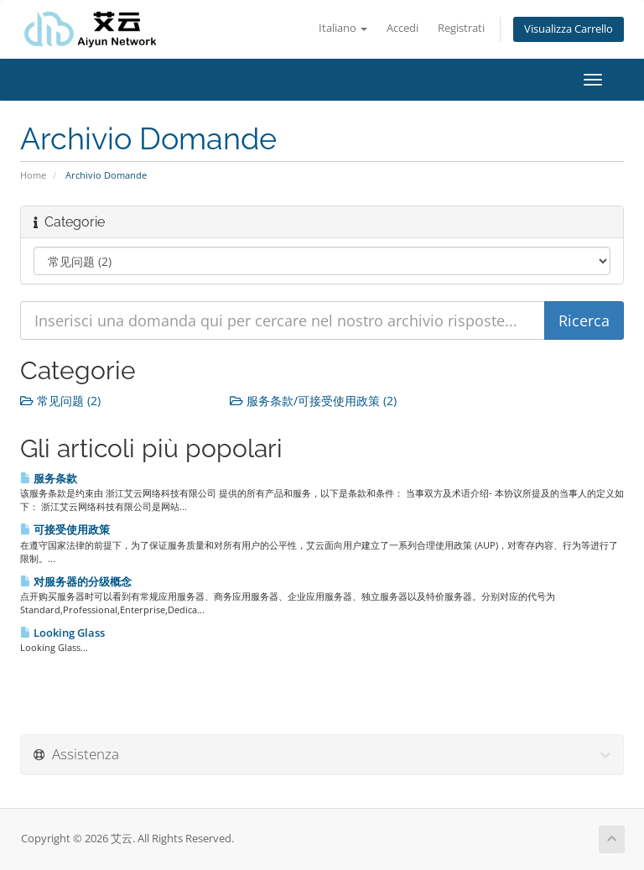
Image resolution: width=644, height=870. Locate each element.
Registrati (461, 28)
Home (33, 175)
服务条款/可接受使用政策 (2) (313, 401)
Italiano (343, 28)
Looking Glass (62, 632)
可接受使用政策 (65, 529)
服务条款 (48, 478)
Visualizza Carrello (568, 29)
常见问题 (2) (60, 401)
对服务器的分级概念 (76, 581)
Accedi (402, 28)
